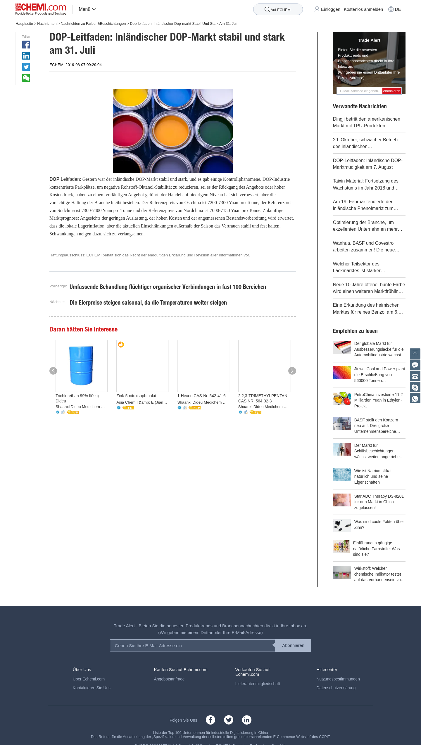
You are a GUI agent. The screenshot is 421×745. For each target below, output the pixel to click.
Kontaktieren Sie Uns (92, 680)
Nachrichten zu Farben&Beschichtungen (93, 24)
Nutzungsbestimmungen (338, 671)
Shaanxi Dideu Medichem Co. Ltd (82, 406)
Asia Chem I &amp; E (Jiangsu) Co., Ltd (142, 402)
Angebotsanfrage (169, 671)
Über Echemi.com (89, 671)
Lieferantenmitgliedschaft (257, 675)
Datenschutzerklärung (336, 680)
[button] (53, 370)
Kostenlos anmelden (363, 9)
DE (398, 9)
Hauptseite (24, 24)
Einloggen (330, 9)
